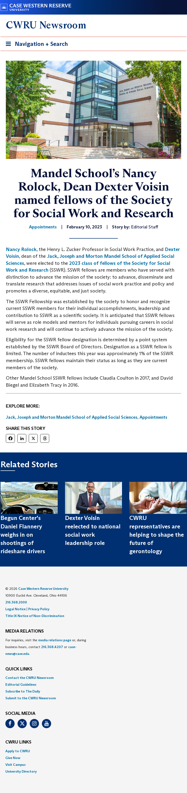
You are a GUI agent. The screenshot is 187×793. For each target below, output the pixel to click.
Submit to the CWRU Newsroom (30, 698)
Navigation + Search (35, 45)
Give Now (12, 758)
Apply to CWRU (17, 751)
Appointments (153, 417)
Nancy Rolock (21, 249)
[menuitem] (93, 677)
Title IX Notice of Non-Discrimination (34, 616)
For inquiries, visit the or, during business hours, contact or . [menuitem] (45, 647)
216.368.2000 (16, 602)
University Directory (21, 771)
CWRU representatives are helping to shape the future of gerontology (156, 534)
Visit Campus (15, 764)
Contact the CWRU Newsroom (29, 678)
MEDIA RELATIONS (24, 631)
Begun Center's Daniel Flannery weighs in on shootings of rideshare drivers (22, 534)
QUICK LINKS (18, 669)
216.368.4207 (52, 647)
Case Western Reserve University (43, 588)
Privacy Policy (38, 609)
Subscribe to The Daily (22, 691)
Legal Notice (15, 609)
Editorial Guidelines (20, 684)
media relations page (54, 640)
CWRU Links (18, 742)
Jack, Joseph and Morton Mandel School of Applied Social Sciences (71, 417)
